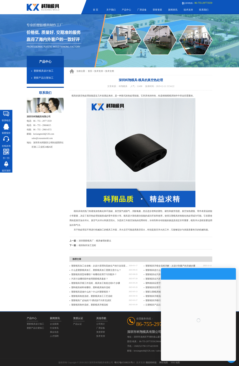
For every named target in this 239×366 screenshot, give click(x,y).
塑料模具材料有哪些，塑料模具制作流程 (90, 287)
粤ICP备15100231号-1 (124, 362)
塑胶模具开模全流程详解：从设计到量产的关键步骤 (170, 266)
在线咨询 (6, 146)
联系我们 (203, 10)
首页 (90, 71)
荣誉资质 (157, 10)
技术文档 (109, 71)
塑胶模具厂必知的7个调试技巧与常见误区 (91, 300)
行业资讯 (54, 328)
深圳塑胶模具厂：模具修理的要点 (95, 241)
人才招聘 (54, 336)
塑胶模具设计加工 (43, 70)
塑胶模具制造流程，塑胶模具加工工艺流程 (91, 296)
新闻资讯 (172, 10)
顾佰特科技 (151, 362)
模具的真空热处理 (80, 96)
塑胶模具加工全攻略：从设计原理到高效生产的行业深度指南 (100, 266)
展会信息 (54, 332)
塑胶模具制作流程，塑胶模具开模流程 (89, 305)
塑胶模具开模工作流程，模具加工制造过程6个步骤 (95, 283)
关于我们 (111, 10)
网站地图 (163, 362)
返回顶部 (6, 170)
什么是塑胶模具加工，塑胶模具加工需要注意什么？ (96, 270)
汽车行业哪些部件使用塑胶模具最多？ (89, 279)
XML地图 (175, 362)
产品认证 (77, 324)
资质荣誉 (100, 332)
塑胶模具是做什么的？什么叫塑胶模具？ (90, 292)
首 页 (95, 10)
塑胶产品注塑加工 (43, 77)
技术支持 (188, 10)
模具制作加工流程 (87, 245)
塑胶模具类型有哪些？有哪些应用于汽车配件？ (94, 274)
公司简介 (100, 324)
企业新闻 (54, 324)
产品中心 (126, 10)
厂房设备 (142, 10)
